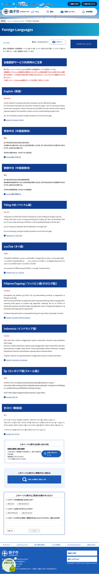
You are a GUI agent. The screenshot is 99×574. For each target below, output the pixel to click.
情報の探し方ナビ (89, 4)
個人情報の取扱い (40, 545)
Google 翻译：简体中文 (13, 157)
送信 (34, 531)
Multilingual (48, 4)
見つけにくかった (26, 513)
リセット (10, 531)
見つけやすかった (12, 513)
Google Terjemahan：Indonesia (16, 360)
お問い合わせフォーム (52, 453)
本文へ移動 (7, 4)
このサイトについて (19, 21)
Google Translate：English (15, 120)
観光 (51, 11)
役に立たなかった (23, 504)
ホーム (9, 21)
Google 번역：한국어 (13, 434)
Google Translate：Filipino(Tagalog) (18, 318)
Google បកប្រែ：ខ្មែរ (12, 397)
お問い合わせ (91, 545)
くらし (37, 11)
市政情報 (89, 11)
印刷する (59, 42)
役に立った (10, 504)
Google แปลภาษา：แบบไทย (15, 272)
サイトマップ (7, 545)
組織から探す (75, 4)
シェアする (6, 42)
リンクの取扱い (57, 545)
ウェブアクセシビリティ (74, 545)
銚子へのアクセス (73, 559)
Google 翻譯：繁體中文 (13, 194)
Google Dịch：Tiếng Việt (14, 235)
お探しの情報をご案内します (37, 479)
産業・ (69, 11)
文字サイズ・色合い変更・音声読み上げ (27, 4)
